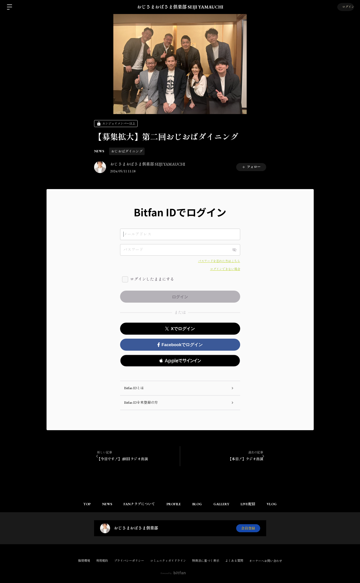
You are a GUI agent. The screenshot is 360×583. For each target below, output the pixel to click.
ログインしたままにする (152, 279)
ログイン (345, 7)
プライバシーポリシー (129, 561)
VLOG (275, 504)
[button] (180, 361)
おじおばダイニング (127, 151)
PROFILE (173, 504)
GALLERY (223, 504)
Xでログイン (180, 328)
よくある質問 (234, 561)
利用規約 (102, 561)
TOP (83, 504)
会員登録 (248, 528)
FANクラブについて (138, 504)
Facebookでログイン (180, 344)
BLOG (197, 504)
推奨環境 (84, 561)
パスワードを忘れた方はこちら (219, 261)
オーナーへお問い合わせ (265, 560)
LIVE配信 (250, 504)
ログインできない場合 (225, 269)
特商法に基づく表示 (205, 561)
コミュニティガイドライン (168, 561)
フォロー (251, 167)
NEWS (99, 151)
